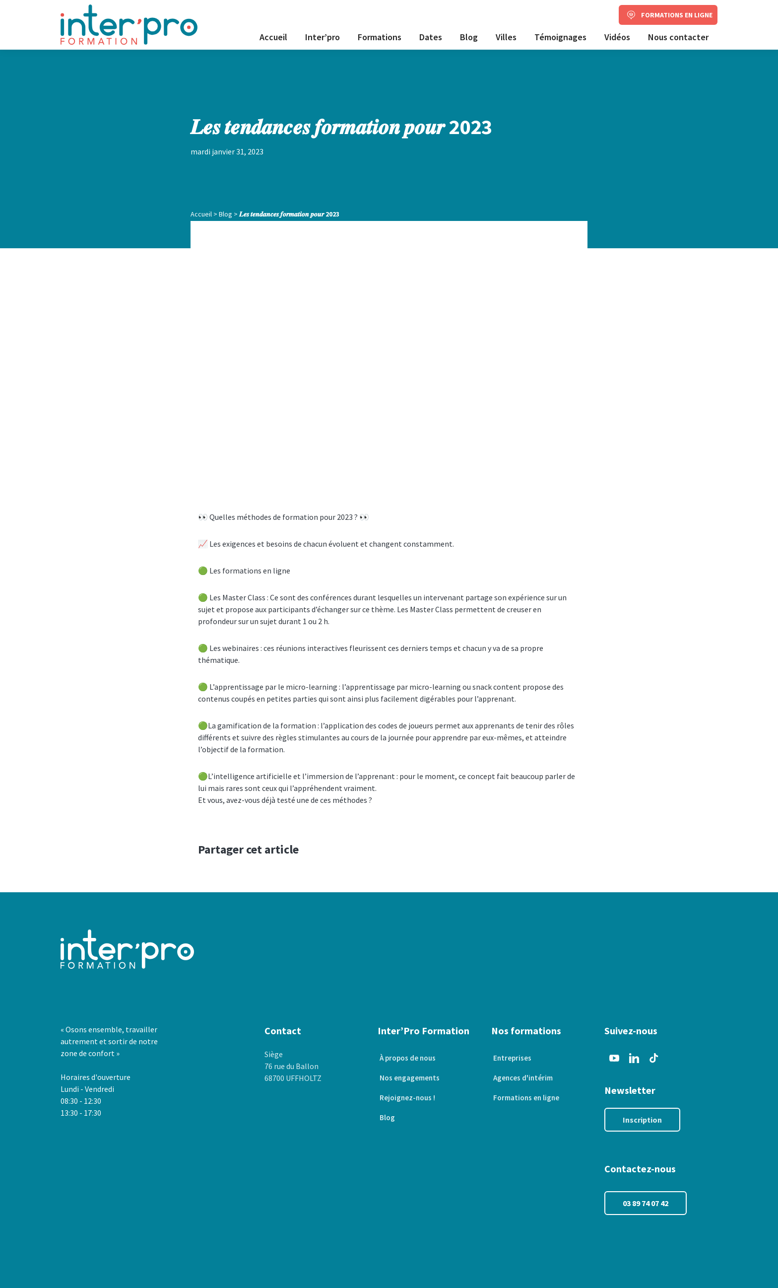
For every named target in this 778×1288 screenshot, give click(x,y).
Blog (469, 37)
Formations (379, 37)
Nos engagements (409, 1078)
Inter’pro (322, 37)
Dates (430, 37)
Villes (506, 37)
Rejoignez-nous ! (407, 1098)
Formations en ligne (526, 1098)
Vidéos (617, 37)
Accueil (273, 37)
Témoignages (560, 37)
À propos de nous (408, 1058)
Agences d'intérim (522, 1078)
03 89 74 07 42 (645, 1203)
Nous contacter (678, 37)
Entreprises (510, 1058)
